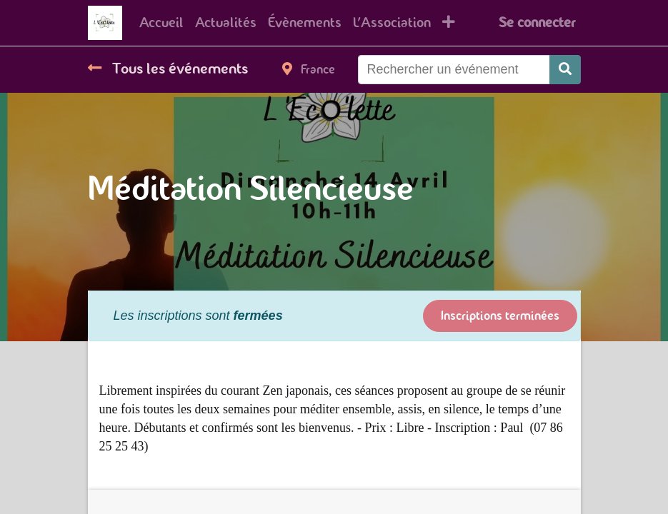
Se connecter (537, 22)
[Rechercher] (565, 69)
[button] (449, 22)
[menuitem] (161, 22)
